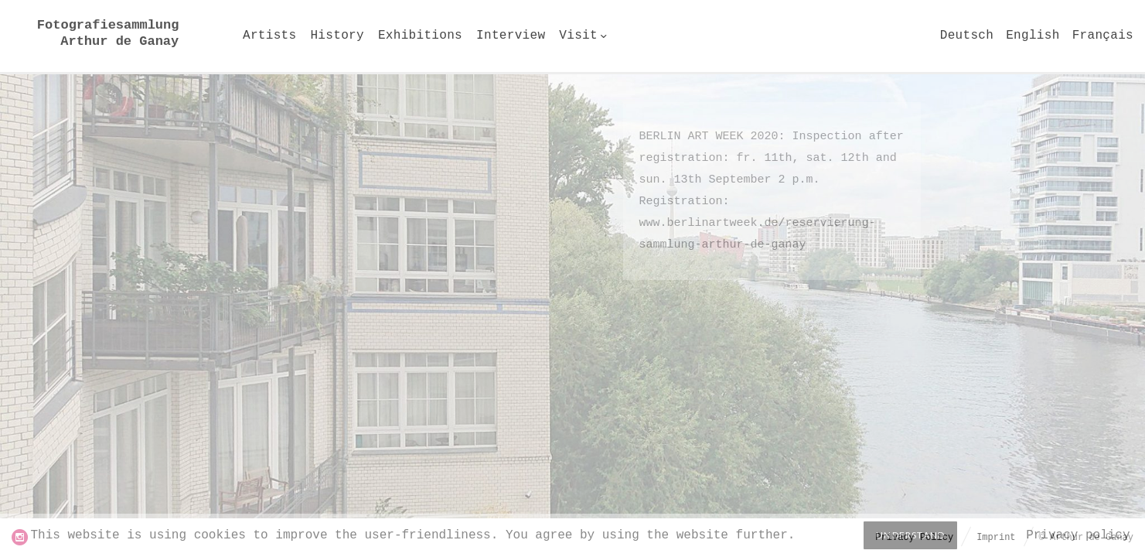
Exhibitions (420, 36)
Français (1102, 36)
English (1032, 36)
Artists (269, 36)
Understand (910, 535)
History (336, 36)
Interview (510, 36)
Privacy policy (1078, 535)
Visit (578, 36)
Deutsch (966, 36)
